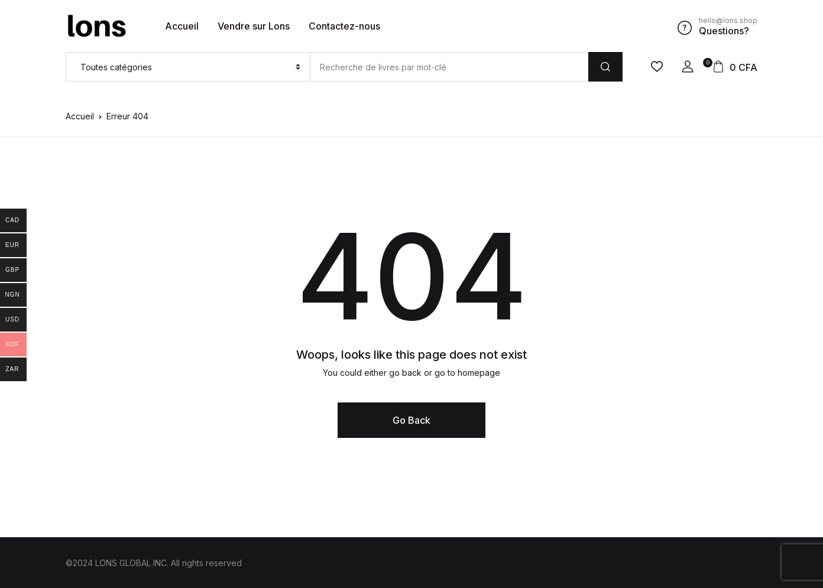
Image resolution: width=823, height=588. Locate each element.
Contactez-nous (344, 26)
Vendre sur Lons (254, 26)
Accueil (182, 26)
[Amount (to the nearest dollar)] (449, 67)
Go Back (411, 420)
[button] (687, 66)
